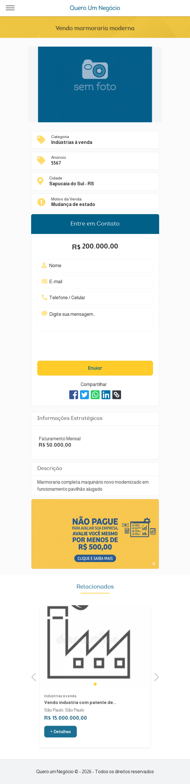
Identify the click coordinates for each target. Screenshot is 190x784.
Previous (35, 676)
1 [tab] (95, 694)
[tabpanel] (95, 657)
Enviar (95, 368)
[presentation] (86, 348)
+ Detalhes (60, 743)
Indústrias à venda (60, 707)
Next (155, 676)
